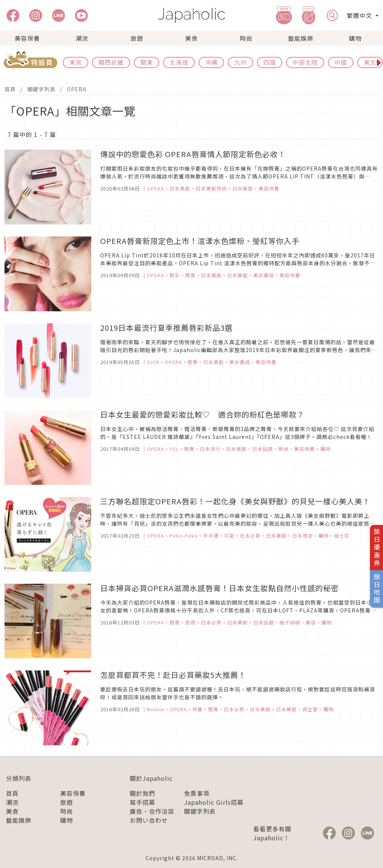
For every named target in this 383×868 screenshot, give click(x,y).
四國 (269, 62)
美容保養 (27, 38)
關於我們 (142, 793)
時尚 (246, 38)
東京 (75, 62)
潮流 (82, 38)
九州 (240, 62)
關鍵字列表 (41, 89)
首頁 (10, 89)
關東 (146, 62)
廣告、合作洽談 (152, 811)
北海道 (179, 62)
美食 (191, 38)
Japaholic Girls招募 (213, 802)
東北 (370, 62)
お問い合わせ (149, 820)
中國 (340, 62)
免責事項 (196, 793)
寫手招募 (142, 802)
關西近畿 (111, 62)
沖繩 (211, 62)
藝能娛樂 (300, 38)
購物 (355, 38)
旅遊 (137, 38)
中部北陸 (305, 62)
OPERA (76, 89)
